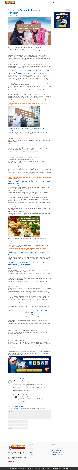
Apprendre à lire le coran (57, 454)
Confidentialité (50, 465)
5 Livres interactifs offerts (57, 448)
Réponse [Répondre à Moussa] (48, 395)
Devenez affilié (33, 461)
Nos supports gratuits (56, 450)
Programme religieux (56, 452)
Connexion (73, 2)
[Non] (76, 468)
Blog (64, 2)
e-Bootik (60, 2)
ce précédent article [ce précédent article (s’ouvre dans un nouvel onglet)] (20, 132)
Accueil (39, 2)
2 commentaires (12, 15)
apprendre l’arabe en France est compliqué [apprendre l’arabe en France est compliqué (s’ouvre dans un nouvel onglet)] (39, 75)
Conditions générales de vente (39, 465)
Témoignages (54, 2)
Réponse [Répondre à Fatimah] (48, 381)
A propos (68, 2)
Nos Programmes (46, 2)
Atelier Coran (54, 456)
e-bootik (31, 454)
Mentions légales (28, 465)
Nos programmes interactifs (36, 456)
